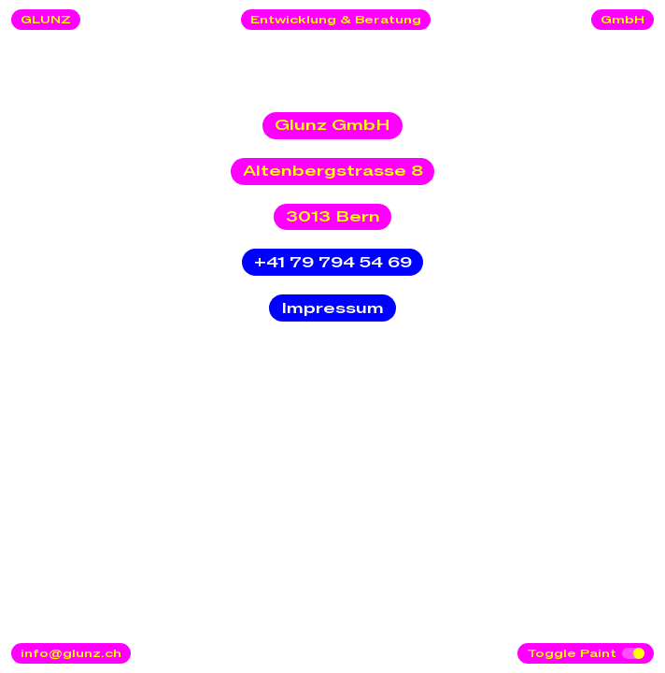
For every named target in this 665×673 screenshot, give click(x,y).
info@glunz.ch (71, 653)
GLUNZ (46, 19)
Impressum (332, 308)
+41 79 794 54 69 (333, 262)
